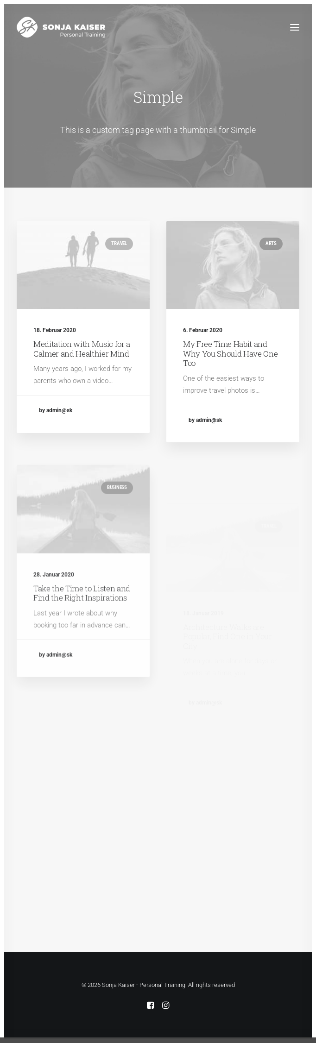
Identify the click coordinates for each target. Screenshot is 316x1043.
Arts (271, 244)
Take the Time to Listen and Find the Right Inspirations (81, 620)
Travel (119, 243)
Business (117, 515)
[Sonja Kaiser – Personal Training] (61, 27)
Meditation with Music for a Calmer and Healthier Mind (81, 348)
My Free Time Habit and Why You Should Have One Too (230, 355)
